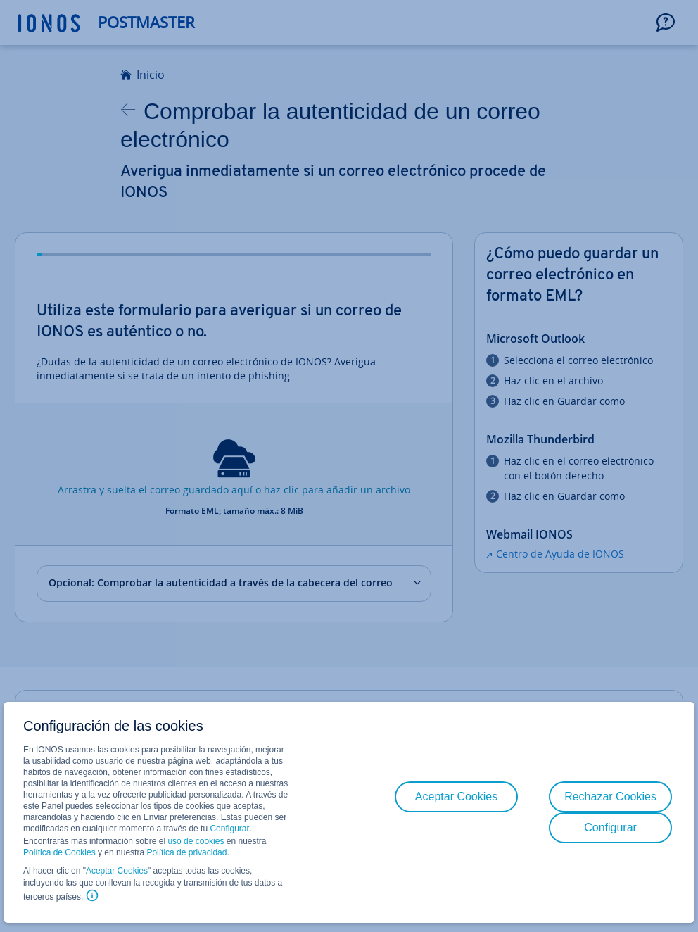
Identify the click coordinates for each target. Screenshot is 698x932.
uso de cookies (194, 841)
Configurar (229, 828)
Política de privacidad (186, 852)
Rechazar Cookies (610, 796)
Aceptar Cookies (117, 871)
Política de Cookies (59, 852)
